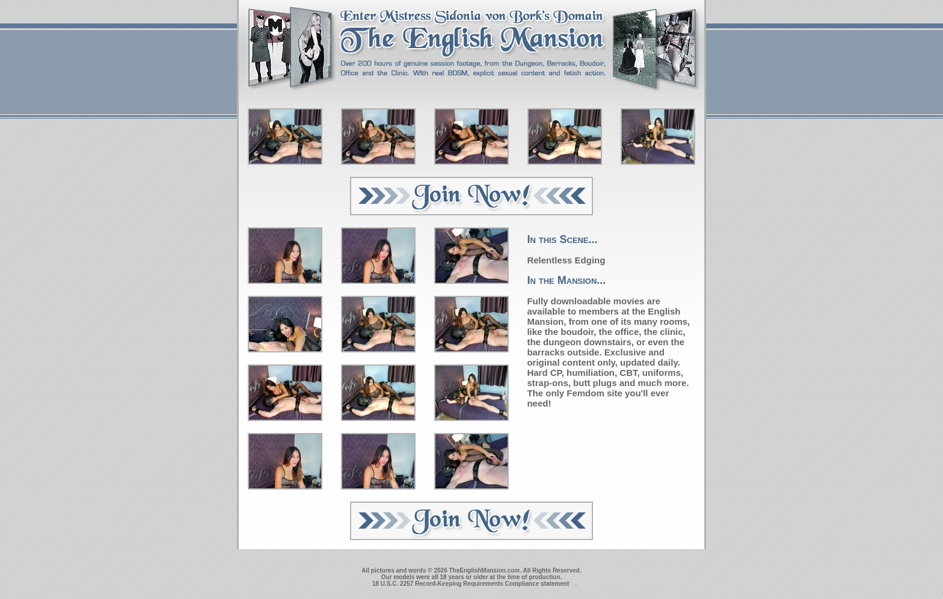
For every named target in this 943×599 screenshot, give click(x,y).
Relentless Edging (566, 260)
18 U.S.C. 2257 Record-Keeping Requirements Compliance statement (470, 583)
